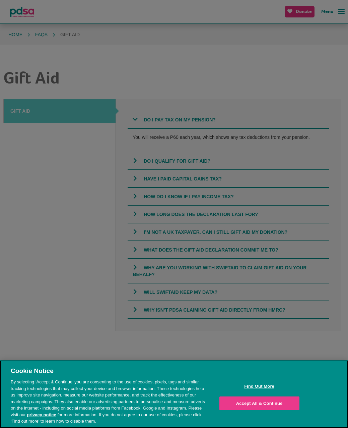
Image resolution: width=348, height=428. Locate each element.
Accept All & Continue (259, 403)
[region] (174, 394)
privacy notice (41, 414)
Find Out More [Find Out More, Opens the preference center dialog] (259, 386)
